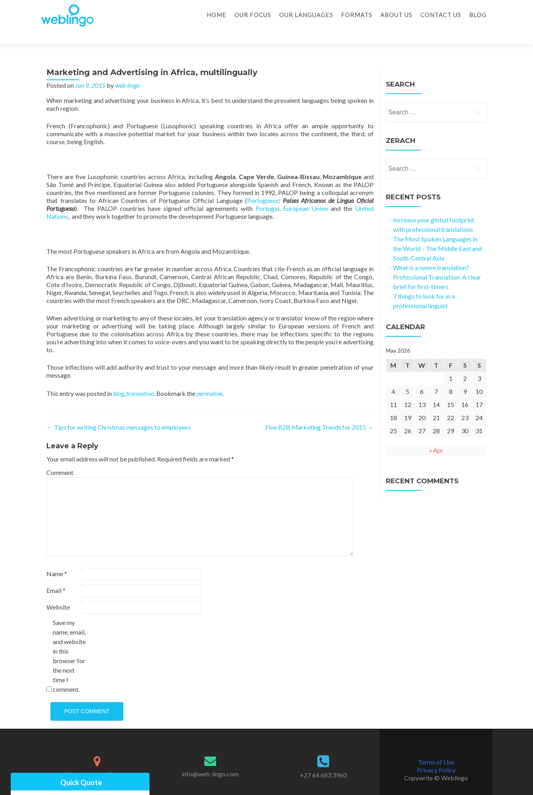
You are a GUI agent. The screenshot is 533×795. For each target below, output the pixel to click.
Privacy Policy (436, 756)
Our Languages (306, 14)
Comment (59, 458)
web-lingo (127, 71)
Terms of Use (436, 748)
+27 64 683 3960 (323, 761)
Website (58, 593)
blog (118, 379)
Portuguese (262, 186)
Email (55, 576)
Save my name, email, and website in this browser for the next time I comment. (69, 642)
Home (216, 14)
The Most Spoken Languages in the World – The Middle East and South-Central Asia (437, 234)
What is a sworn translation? (431, 253)
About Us (396, 14)
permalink (210, 379)
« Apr (436, 436)
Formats (356, 14)
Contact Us (440, 14)
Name (56, 559)
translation (140, 379)
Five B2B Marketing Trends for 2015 (319, 413)
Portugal (267, 194)
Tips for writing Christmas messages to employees (118, 413)
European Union (305, 194)
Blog (478, 14)
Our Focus (252, 14)
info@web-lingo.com (210, 760)
